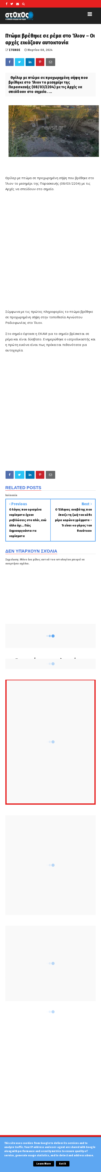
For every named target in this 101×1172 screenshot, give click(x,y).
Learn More (43, 1163)
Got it (62, 1163)
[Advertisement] (50, 253)
